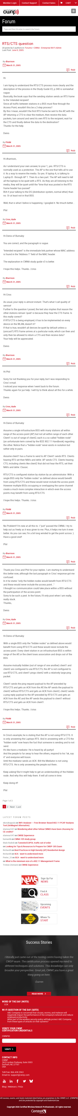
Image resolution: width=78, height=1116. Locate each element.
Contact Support (29, 2)
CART (68, 2)
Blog (4, 1086)
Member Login (10, 2)
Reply (73, 69)
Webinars (12, 1086)
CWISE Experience (25, 835)
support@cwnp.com (20, 1074)
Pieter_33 (7, 857)
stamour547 (8, 829)
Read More (37, 993)
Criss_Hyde (11, 219)
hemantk (7, 839)
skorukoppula (9, 822)
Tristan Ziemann (10, 864)
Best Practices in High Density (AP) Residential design (39, 850)
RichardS (7, 850)
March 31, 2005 (13, 65)
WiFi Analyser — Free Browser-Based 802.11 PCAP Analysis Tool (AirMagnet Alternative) (38, 824)
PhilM (8, 142)
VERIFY (8, 1049)
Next (12, 806)
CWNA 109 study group (25, 839)
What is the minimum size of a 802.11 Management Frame (33, 861)
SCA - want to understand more (28, 853)
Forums (28, 47)
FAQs (20, 1086)
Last (18, 806)
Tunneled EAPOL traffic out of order (34, 842)
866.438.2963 (17, 1072)
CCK (6, 1004)
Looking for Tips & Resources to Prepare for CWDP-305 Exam (34, 846)
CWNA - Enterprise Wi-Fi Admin (47, 47)
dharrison (10, 61)
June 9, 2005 (18, 50)
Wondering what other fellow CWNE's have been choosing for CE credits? (38, 830)
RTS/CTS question (17, 43)
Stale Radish (9, 842)
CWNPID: (6, 1036)
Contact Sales (48, 2)
